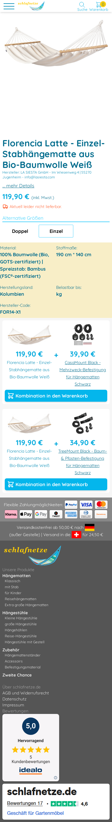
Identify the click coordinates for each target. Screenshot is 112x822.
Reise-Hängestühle (21, 636)
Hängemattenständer (23, 655)
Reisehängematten (20, 599)
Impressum (13, 705)
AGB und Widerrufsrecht (25, 693)
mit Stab (12, 587)
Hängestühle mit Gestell (25, 642)
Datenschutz (14, 699)
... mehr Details (18, 186)
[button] (106, 20)
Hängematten (16, 575)
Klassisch (12, 581)
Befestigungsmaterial (23, 667)
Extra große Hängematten (26, 605)
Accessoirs (14, 661)
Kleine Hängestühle (21, 618)
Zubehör (10, 650)
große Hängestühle (21, 624)
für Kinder (13, 593)
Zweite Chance (17, 675)
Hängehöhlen (16, 630)
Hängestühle (15, 612)
